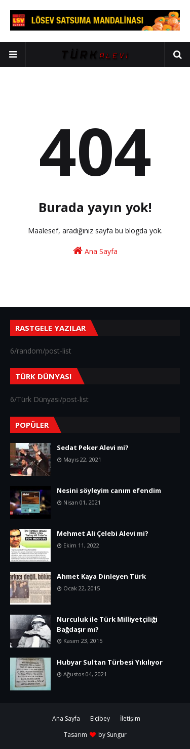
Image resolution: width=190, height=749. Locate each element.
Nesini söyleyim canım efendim (109, 490)
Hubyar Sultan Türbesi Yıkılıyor (110, 662)
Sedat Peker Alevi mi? (93, 447)
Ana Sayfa (95, 250)
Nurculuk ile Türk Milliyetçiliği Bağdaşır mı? (107, 624)
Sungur (117, 734)
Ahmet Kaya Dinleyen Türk (101, 576)
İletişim (130, 718)
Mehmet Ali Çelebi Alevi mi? (102, 533)
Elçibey (100, 718)
